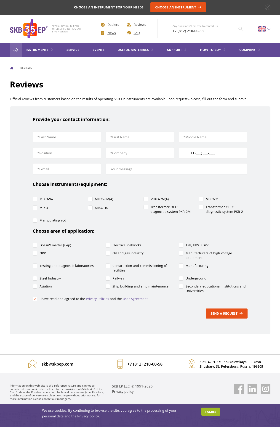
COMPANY (250, 49)
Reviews (136, 24)
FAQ (133, 33)
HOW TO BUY (213, 49)
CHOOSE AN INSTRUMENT (178, 7)
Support (177, 49)
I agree (210, 412)
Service (73, 49)
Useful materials (135, 49)
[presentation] (67, 313)
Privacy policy (123, 391)
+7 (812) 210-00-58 (188, 31)
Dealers (110, 24)
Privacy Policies (97, 299)
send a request (227, 313)
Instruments (39, 49)
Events (98, 49)
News (108, 33)
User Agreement (135, 299)
